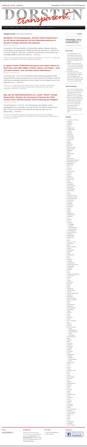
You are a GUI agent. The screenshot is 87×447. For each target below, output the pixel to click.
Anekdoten (69, 131)
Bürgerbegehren (70, 163)
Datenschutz (50, 27)
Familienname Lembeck (72, 197)
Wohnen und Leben (72, 229)
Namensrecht (70, 306)
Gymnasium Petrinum (32, 116)
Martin (68, 285)
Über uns (29, 27)
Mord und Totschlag (71, 298)
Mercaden (69, 291)
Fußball (68, 211)
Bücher (68, 156)
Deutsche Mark (70, 177)
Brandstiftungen (70, 153)
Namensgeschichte (71, 304)
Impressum (42, 27)
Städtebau (69, 381)
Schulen (69, 349)
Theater (68, 388)
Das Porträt (15, 114)
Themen (6, 27)
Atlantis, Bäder (70, 136)
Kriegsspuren (70, 267)
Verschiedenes (70, 404)
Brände (68, 152)
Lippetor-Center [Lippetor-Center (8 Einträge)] (30, 434)
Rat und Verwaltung (71, 327)
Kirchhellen (69, 259)
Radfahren (69, 323)
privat (68, 322)
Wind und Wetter (70, 413)
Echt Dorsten (70, 182)
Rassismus (37, 114)
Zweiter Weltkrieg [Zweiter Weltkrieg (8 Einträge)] (32, 432)
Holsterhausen (70, 243)
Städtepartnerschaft (71, 383)
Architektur (69, 132)
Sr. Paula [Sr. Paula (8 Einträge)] (39, 439)
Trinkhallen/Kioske (71, 394)
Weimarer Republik (71, 412)
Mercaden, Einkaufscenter (72, 293)
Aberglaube (69, 121)
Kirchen (69, 258)
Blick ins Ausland (71, 148)
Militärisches (70, 295)
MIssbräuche (70, 296)
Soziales (69, 368)
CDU (68, 166)
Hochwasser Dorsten (71, 242)
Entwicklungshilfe (71, 189)
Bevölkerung (70, 144)
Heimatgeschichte (23, 57)
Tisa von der (69, 389)
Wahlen (68, 407)
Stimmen (23, 27)
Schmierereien (70, 346)
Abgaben (70, 328)
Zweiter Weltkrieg (50, 85)
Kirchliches (69, 261)
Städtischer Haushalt (72, 332)
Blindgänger (69, 150)
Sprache (69, 375)
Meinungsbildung (71, 290)
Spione (68, 372)
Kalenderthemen (70, 250)
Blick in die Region (71, 147)
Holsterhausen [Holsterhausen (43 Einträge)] (28, 438)
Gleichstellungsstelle (71, 230)
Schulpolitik (69, 356)
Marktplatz (69, 283)
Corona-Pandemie (71, 171)
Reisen (68, 338)
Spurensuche (70, 378)
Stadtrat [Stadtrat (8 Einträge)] (28, 436)
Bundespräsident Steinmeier (73, 160)
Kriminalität (69, 269)
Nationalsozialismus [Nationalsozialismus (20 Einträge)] (28, 441)
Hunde (68, 245)
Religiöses (69, 340)
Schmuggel (69, 348)
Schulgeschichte (70, 354)
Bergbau (69, 142)
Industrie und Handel (71, 246)
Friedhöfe (69, 209)
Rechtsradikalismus (72, 227)
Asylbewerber (70, 134)
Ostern (68, 314)
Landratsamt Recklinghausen (73, 274)
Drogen (68, 181)
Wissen (68, 417)
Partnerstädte (70, 317)
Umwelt (69, 396)
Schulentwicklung (72, 359)
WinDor (69, 415)
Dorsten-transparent (40, 87)
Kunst (68, 272)
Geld (68, 218)
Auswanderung (70, 139)
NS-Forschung (22, 59)
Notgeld (69, 311)
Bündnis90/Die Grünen (72, 161)
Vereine (42, 114)
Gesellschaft (69, 222)
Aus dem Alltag (70, 137)
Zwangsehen (70, 423)
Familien (69, 193)
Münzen (69, 301)
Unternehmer (70, 397)
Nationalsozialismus (37, 57)
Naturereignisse (70, 309)
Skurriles (69, 367)
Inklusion (70, 357)
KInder (68, 253)
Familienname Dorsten (72, 195)
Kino (68, 256)
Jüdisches (30, 57)
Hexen (68, 240)
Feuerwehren (70, 201)
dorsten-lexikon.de (50, 434)
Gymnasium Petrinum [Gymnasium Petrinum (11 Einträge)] (32, 439)
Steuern (70, 333)
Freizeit (68, 208)
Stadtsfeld (69, 385)
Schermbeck (69, 344)
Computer (69, 169)
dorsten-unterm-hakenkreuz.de (52, 432)
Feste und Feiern (70, 200)
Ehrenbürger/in (70, 184)
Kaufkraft (69, 251)
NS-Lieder (69, 312)
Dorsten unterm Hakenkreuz (19, 87)
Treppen (69, 393)
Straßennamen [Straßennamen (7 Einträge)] (25, 432)
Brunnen (69, 155)
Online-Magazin (15, 88)
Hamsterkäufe (70, 234)
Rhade (68, 341)
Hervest (68, 238)
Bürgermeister (70, 165)
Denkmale (69, 176)
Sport (68, 373)
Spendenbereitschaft (71, 370)
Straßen (68, 386)
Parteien (69, 315)
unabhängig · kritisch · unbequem (12, 5)
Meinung (12, 27)
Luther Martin (70, 282)
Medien (23, 85)
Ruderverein (69, 343)
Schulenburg (69, 351)
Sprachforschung (70, 376)
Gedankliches (70, 216)
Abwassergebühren (72, 330)
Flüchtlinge (69, 203)
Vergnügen (69, 401)
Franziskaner (70, 206)
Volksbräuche (70, 405)
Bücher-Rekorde (70, 158)
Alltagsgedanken (70, 128)
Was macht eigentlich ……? (73, 409)
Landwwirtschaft (70, 275)
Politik (68, 319)
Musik (68, 303)
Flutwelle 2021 (70, 205)
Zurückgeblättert (48, 114)
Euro (68, 192)
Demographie (71, 224)
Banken (68, 140)
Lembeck (69, 277)
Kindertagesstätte (70, 254)
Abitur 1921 (69, 124)
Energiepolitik (70, 187)
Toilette (68, 391)
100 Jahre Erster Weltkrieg (72, 120)
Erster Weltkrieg (70, 190)
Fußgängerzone (70, 213)
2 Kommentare (23, 88)
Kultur (68, 271)
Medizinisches (70, 288)
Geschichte (15, 57)
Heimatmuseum (70, 237)
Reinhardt (69, 97)
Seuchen (69, 364)
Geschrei (69, 221)
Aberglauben (70, 123)
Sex (68, 365)
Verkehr (68, 402)
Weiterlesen (38, 54)
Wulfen (68, 418)
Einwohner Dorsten (71, 185)
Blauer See (69, 145)
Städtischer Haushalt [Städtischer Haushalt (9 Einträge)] (37, 437)
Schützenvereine (70, 362)
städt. (68, 380)
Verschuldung (71, 335)
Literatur (69, 280)
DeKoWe (69, 174)
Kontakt (35, 27)
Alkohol (69, 126)
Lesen (68, 279)
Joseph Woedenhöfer (43, 116)
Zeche (68, 420)
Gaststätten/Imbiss (71, 214)
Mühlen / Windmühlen (72, 299)
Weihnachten (70, 410)
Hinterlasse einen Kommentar (34, 59)
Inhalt (17, 27)
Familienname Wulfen (72, 198)
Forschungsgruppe (14, 59)
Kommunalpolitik (71, 262)
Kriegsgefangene (70, 266)
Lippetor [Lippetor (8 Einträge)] (38, 436)
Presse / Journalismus (40, 85)
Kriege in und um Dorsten (72, 264)
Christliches (69, 168)
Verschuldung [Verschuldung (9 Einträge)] (37, 434)
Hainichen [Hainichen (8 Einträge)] (25, 439)
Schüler (68, 352)
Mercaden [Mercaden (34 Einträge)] (33, 436)
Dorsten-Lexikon (16, 85)
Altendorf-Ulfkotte (71, 129)
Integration (70, 226)
